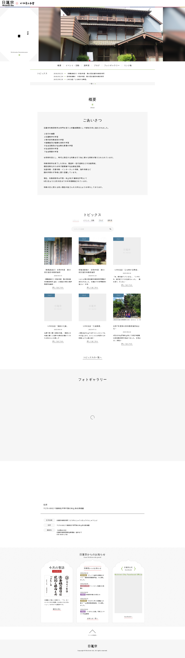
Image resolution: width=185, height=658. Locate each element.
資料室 (87, 65)
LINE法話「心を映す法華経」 (77, 79)
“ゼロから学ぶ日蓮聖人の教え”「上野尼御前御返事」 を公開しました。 (92, 603)
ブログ (97, 65)
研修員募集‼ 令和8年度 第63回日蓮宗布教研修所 (85, 76)
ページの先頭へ (92, 635)
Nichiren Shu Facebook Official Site (131, 574)
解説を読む (57, 609)
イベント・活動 (72, 65)
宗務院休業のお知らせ (93, 594)
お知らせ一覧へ (92, 618)
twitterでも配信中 (55, 604)
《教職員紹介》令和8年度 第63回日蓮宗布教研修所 (86, 73)
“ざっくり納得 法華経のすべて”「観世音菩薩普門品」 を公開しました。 (92, 577)
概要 (59, 65)
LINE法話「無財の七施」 (58, 326)
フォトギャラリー (112, 65)
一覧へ (91, 83)
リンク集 (128, 65)
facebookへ (128, 616)
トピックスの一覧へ (92, 357)
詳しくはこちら (58, 287)
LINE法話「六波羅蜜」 (92, 326)
